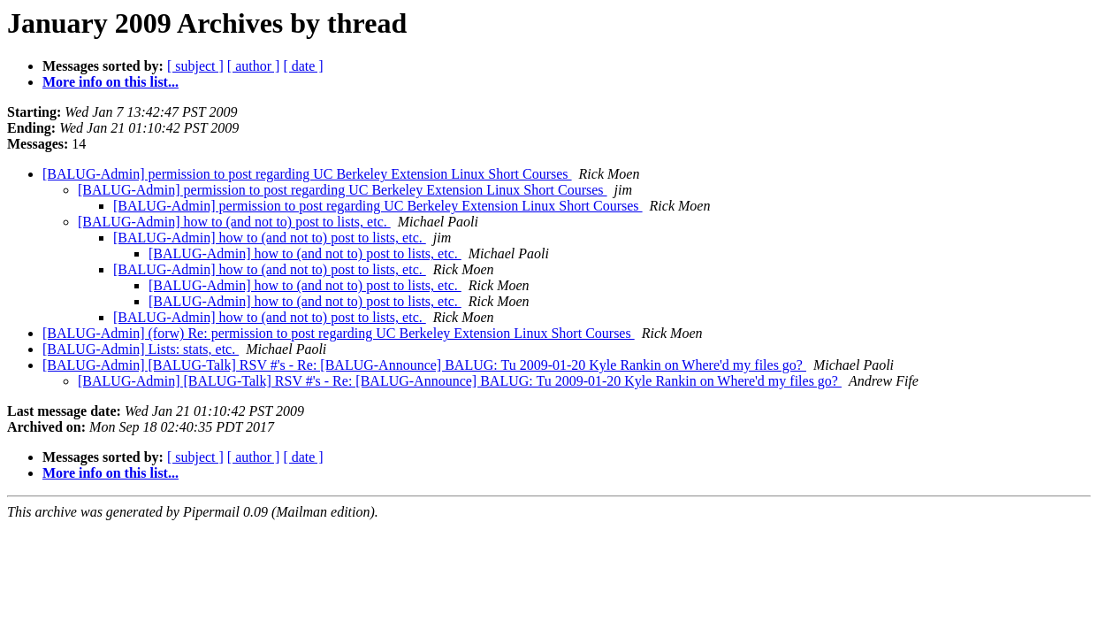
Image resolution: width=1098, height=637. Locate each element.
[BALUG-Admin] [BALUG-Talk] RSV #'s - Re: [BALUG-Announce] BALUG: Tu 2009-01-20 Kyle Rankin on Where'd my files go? (424, 364)
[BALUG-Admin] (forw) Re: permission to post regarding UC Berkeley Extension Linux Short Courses (338, 333)
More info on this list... (110, 81)
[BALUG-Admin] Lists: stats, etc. (140, 349)
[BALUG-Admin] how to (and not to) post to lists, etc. (234, 221)
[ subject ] (195, 65)
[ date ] (303, 65)
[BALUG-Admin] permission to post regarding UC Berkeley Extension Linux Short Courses (307, 173)
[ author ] (253, 65)
